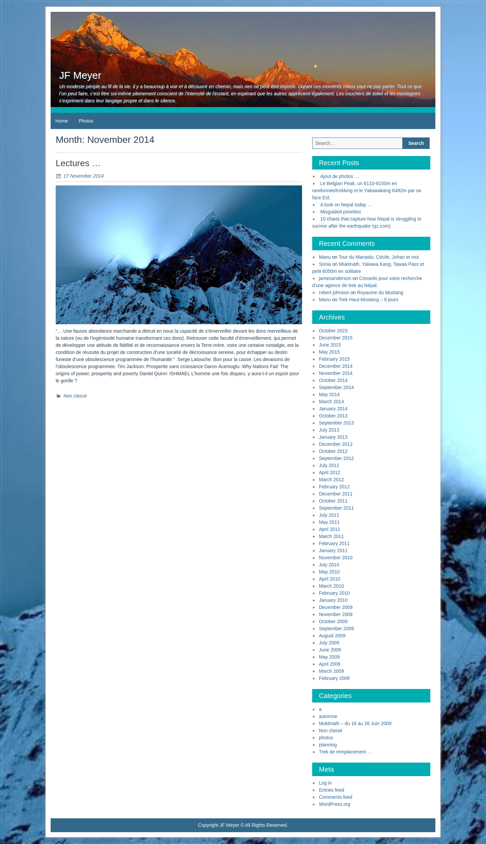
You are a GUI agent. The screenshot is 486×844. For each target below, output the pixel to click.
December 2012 (336, 444)
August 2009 (332, 635)
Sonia (325, 264)
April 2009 (329, 664)
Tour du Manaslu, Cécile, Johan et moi (379, 257)
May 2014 (329, 394)
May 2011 (329, 522)
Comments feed (335, 797)
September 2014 (336, 387)
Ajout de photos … (339, 176)
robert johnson (334, 292)
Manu (325, 257)
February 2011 (334, 543)
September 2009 (336, 628)
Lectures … (78, 163)
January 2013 (333, 437)
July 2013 (329, 430)
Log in (325, 783)
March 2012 (331, 479)
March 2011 (331, 536)
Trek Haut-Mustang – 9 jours (368, 299)
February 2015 (334, 359)
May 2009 (329, 657)
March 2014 (331, 401)
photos (326, 737)
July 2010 (329, 564)
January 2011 (333, 550)
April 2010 (329, 579)
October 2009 (333, 621)
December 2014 (336, 366)
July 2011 (329, 515)
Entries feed (331, 790)
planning (328, 744)
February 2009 (334, 678)
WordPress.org (334, 804)
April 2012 (329, 472)
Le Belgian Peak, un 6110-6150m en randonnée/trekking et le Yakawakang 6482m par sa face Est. (366, 190)
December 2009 (336, 607)
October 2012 (333, 451)
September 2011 (336, 508)
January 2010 (333, 600)
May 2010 (329, 571)
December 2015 (336, 337)
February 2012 (334, 486)
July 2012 (329, 465)
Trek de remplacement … (345, 752)
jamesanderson (335, 278)
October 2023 (333, 330)
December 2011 (336, 493)
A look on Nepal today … (346, 204)
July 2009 (329, 642)
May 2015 (329, 352)
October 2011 (333, 501)
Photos (86, 121)
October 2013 (333, 415)
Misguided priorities (340, 211)
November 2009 (336, 614)
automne (328, 716)
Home (61, 121)
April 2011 (329, 529)
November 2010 (336, 557)
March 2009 (331, 671)
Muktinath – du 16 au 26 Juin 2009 (355, 723)
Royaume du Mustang (380, 292)
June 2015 (330, 345)
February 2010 (334, 593)
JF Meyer (80, 75)
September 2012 (336, 458)
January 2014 (333, 408)
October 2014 (333, 380)
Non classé (75, 396)
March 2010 (331, 586)
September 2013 (336, 423)
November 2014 (336, 373)
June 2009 (330, 650)
